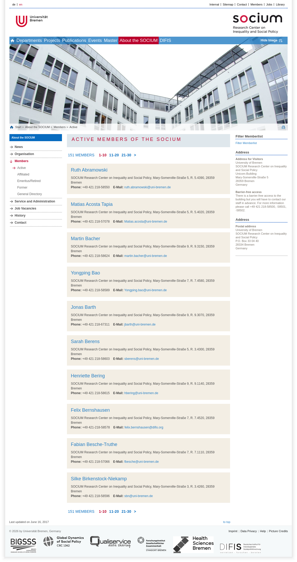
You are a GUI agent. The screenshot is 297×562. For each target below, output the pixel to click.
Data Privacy (249, 531)
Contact (242, 4)
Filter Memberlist (246, 143)
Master (142, 40)
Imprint (233, 531)
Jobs (269, 4)
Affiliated (23, 174)
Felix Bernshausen (90, 410)
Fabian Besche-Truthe (94, 444)
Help (263, 531)
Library (280, 4)
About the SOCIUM (176, 40)
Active (73, 127)
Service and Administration (35, 201)
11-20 (114, 155)
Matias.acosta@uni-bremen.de (145, 221)
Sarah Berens (85, 341)
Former (22, 187)
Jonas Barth (83, 307)
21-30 (126, 155)
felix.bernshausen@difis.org (143, 427)
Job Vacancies (25, 208)
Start (18, 127)
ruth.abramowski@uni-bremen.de (147, 187)
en (20, 4)
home (15, 40)
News (19, 147)
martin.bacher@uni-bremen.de (145, 256)
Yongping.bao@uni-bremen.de (145, 290)
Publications (94, 40)
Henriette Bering (88, 375)
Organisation (24, 154)
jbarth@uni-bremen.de (140, 324)
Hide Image (269, 40)
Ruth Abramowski (89, 170)
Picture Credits (278, 531)
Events (121, 40)
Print (283, 127)
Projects (66, 40)
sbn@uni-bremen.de (138, 496)
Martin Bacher (85, 238)
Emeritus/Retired (29, 181)
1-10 (102, 155)
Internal (214, 4)
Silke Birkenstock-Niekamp (99, 478)
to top (226, 522)
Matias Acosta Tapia (92, 204)
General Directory (29, 194)
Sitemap (228, 4)
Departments (37, 40)
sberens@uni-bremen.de (141, 359)
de (13, 4)
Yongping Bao (85, 273)
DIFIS (208, 40)
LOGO (49, 21)
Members (256, 4)
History (20, 215)
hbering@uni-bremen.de (141, 393)
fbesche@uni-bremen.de (141, 462)
